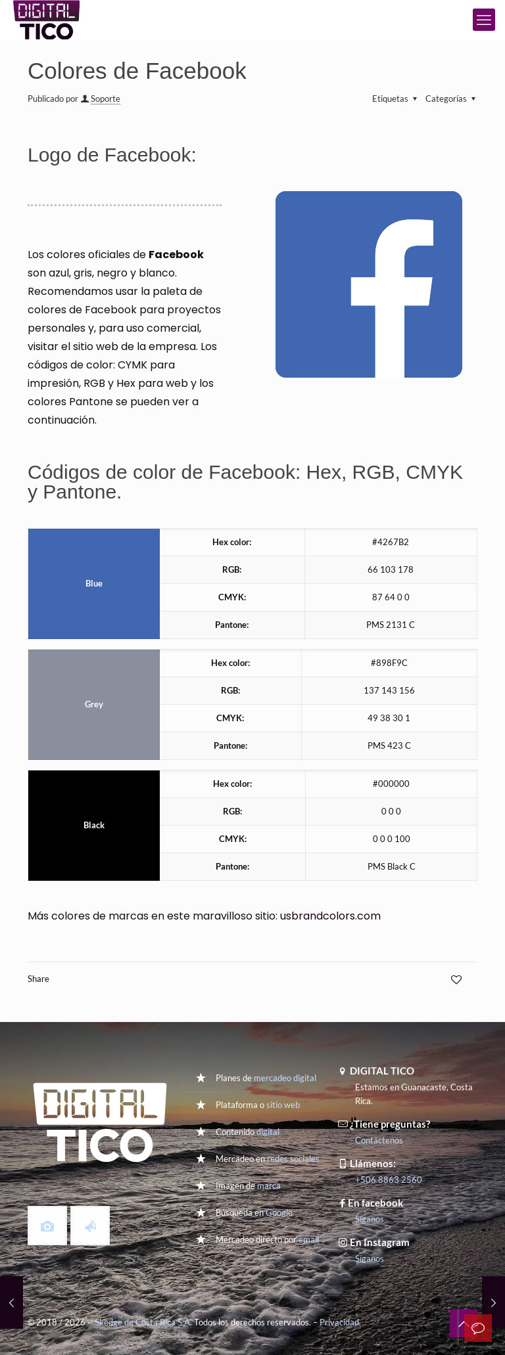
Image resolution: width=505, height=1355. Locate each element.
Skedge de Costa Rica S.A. (143, 1322)
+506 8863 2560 (388, 1179)
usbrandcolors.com (330, 915)
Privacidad (339, 1322)
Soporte (105, 98)
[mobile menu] (484, 20)
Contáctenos (379, 1140)
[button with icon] (47, 1225)
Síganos (369, 1219)
